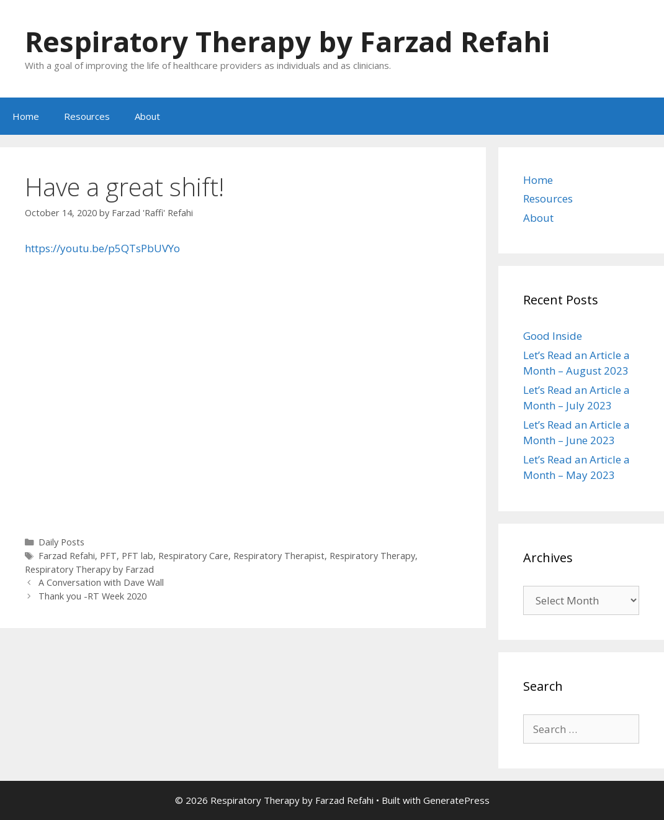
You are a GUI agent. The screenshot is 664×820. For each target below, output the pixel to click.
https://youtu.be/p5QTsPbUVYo (102, 248)
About (147, 116)
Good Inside (552, 336)
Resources (87, 116)
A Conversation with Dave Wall (101, 582)
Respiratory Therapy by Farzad (89, 569)
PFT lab (137, 556)
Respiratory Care (193, 556)
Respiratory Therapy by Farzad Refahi (287, 41)
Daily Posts (61, 542)
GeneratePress (456, 800)
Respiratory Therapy (372, 556)
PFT (108, 556)
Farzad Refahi (66, 556)
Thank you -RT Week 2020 (92, 596)
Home (25, 116)
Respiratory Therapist (279, 556)
